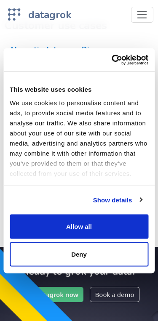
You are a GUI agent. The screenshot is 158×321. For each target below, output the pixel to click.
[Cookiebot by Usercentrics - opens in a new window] (112, 59)
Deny (79, 253)
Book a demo (114, 294)
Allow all (79, 226)
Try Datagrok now (51, 294)
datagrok (49, 14)
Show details (112, 199)
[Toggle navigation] (142, 15)
